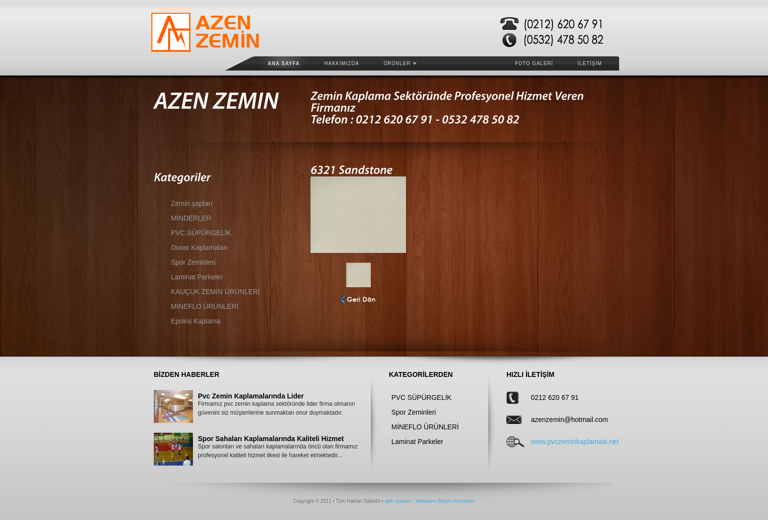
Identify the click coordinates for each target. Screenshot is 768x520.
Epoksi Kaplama (195, 321)
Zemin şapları (192, 203)
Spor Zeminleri (193, 262)
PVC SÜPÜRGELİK (201, 233)
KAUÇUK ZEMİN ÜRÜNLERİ (215, 292)
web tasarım (398, 501)
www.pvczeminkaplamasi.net (562, 442)
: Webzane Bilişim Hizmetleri (443, 501)
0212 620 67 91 (554, 397)
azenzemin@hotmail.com (562, 419)
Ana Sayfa (284, 63)
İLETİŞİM (589, 63)
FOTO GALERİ (534, 63)
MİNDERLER (191, 218)
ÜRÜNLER (400, 63)
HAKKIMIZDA (341, 63)
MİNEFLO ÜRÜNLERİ (205, 306)
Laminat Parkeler (197, 277)
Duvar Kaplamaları (199, 247)
